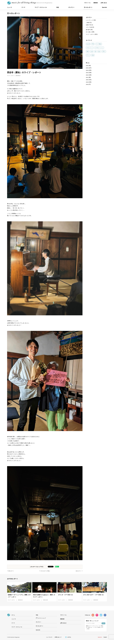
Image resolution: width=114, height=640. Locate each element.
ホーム (13, 615)
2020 (87, 79)
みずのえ (69, 637)
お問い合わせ (104, 2)
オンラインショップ (42, 618)
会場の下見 (88, 24)
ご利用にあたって (57, 637)
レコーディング (89, 20)
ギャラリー (71, 7)
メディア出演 (89, 27)
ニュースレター (49, 637)
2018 (87, 84)
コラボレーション (99, 47)
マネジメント (90, 47)
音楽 (93, 55)
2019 (87, 82)
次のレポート (78, 570)
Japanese (100, 637)
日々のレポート (88, 7)
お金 (92, 51)
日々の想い (88, 32)
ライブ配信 (98, 44)
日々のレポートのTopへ (45, 570)
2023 (87, 72)
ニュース (9, 7)
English (105, 637)
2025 (87, 68)
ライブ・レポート (10, 75)
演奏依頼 (95, 2)
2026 (87, 65)
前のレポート (11, 570)
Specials (104, 7)
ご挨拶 (87, 22)
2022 (87, 75)
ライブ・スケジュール (41, 7)
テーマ (23, 7)
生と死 (88, 44)
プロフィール (87, 2)
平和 (93, 44)
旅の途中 (88, 29)
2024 (87, 70)
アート (88, 55)
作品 (57, 7)
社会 (99, 51)
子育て (103, 51)
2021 (87, 77)
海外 (88, 51)
